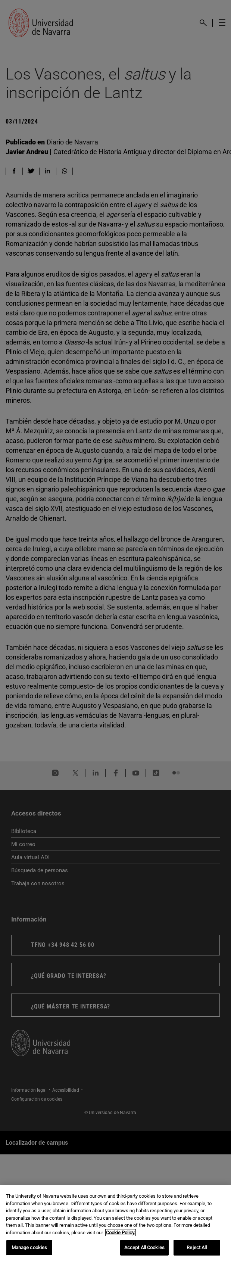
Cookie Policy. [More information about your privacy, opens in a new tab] (120, 1233)
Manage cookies (29, 1248)
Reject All (197, 1248)
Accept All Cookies (144, 1248)
